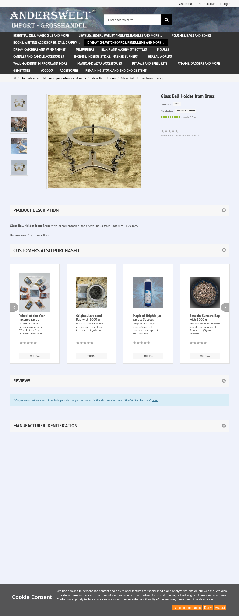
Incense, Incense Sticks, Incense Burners (107, 56)
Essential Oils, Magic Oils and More (42, 36)
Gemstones (23, 70)
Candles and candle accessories (40, 56)
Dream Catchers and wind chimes (41, 49)
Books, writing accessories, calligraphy (46, 42)
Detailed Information (187, 607)
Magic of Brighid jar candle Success (147, 317)
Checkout (185, 4)
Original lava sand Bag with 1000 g (89, 317)
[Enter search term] (132, 19)
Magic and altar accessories (101, 63)
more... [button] (35, 355)
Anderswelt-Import (186, 110)
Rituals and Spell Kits (151, 63)
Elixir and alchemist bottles (125, 49)
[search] (166, 19)
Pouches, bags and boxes (193, 36)
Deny (208, 607)
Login (227, 4)
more (155, 400)
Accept (220, 607)
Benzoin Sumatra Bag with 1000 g (205, 317)
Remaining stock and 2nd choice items (116, 70)
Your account (207, 4)
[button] (119, 250)
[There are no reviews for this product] (28, 343)
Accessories (69, 70)
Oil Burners (85, 49)
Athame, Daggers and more (200, 63)
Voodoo (47, 70)
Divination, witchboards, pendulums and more (125, 42)
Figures (164, 49)
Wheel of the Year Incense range (32, 317)
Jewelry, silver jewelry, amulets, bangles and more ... (122, 36)
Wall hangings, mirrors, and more (41, 63)
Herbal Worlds (161, 56)
